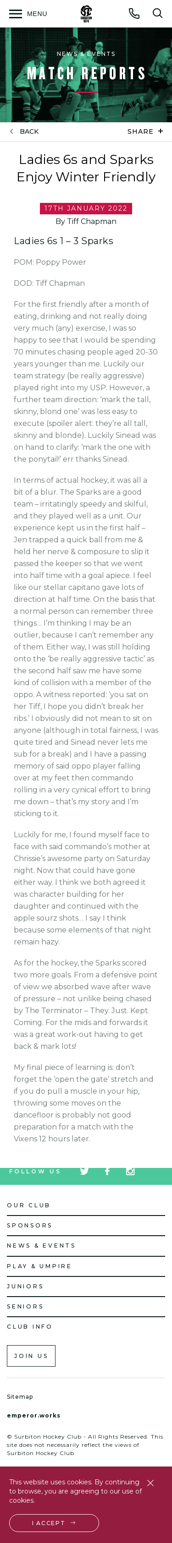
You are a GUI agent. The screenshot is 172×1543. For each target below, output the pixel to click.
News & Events (41, 1245)
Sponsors (30, 1225)
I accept (49, 1523)
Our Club (29, 1205)
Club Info (30, 1326)
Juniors (25, 1286)
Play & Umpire (39, 1266)
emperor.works (34, 1415)
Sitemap (20, 1396)
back (29, 132)
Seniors (25, 1306)
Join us (31, 1355)
